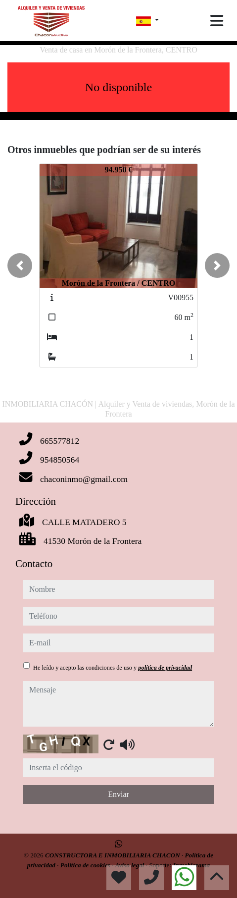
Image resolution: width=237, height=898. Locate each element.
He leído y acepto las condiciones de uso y (112, 667)
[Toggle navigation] (216, 20)
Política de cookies (86, 865)
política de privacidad (165, 667)
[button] (19, 265)
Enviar (118, 794)
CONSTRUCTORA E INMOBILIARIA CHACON (113, 855)
